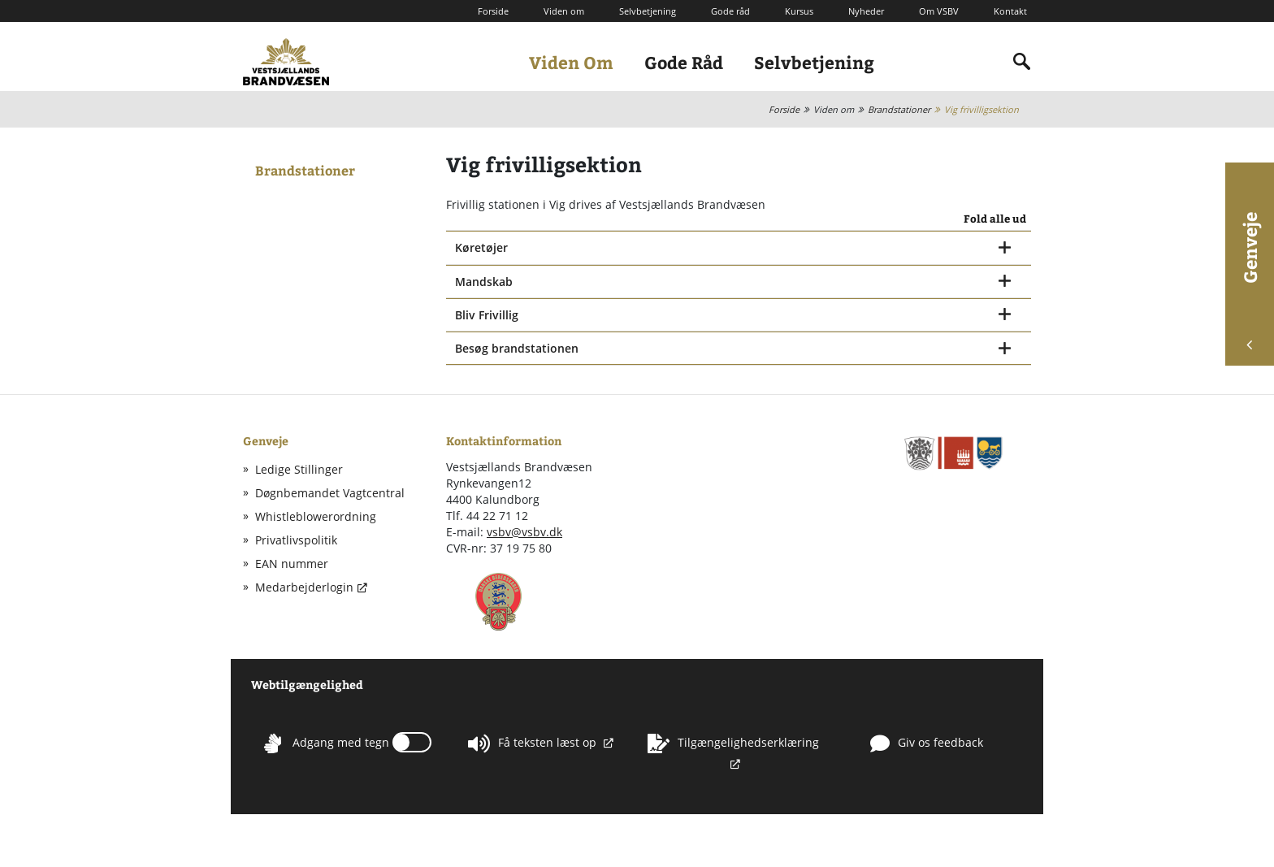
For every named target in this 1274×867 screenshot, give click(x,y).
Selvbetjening (647, 11)
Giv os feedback (926, 743)
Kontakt (1010, 11)
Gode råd (730, 11)
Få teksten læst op (534, 743)
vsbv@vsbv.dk (524, 532)
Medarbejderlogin (304, 587)
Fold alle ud (995, 219)
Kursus (799, 11)
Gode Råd (683, 62)
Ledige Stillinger (299, 469)
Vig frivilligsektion (981, 109)
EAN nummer (291, 563)
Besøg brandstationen (516, 348)
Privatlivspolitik (296, 540)
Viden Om (571, 62)
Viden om (564, 11)
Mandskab (484, 281)
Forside (493, 11)
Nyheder (866, 11)
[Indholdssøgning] (1022, 62)
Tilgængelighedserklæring (733, 743)
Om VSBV (939, 11)
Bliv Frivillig (486, 315)
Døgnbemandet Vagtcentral (330, 493)
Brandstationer (899, 109)
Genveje (1249, 280)
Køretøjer (481, 247)
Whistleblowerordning (315, 516)
